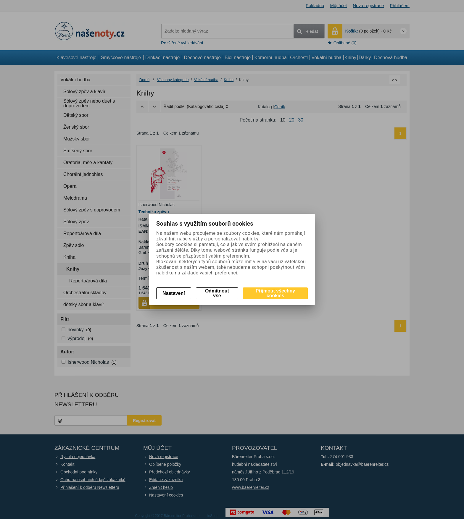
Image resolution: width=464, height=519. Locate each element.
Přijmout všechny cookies (275, 293)
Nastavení (173, 293)
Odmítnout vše (217, 293)
